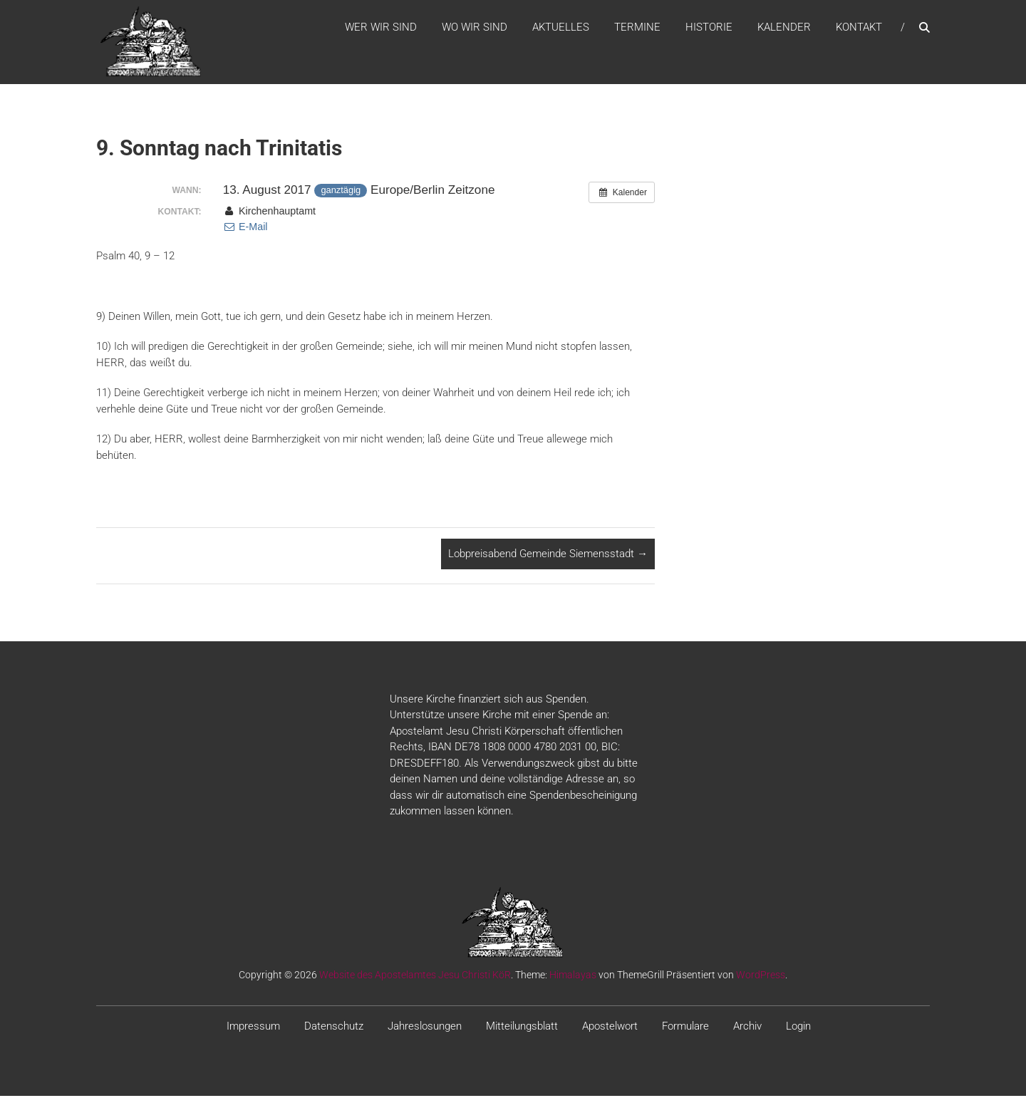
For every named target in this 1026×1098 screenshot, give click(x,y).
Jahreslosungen (425, 1027)
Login (798, 1027)
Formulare (685, 1027)
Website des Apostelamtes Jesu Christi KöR (415, 976)
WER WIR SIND (381, 27)
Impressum (253, 1027)
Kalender (784, 27)
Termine (637, 27)
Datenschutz (333, 1027)
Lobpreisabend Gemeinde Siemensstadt (548, 555)
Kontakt (859, 27)
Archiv (747, 1027)
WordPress (760, 976)
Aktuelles (560, 27)
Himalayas (572, 976)
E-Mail (245, 228)
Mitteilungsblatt (522, 1027)
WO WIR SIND (474, 27)
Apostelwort (610, 1027)
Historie (708, 27)
